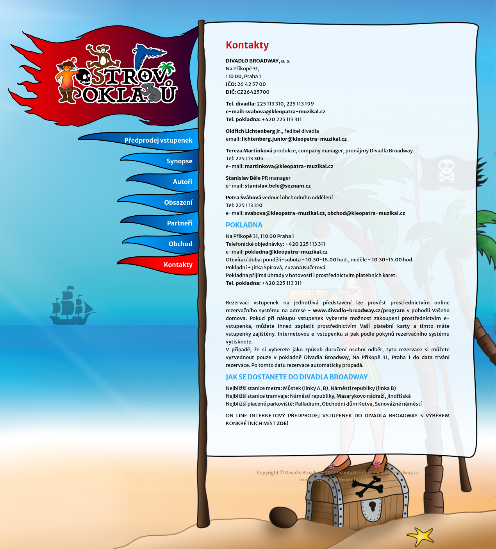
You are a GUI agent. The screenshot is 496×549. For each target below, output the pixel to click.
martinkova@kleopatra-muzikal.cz (289, 166)
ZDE (282, 423)
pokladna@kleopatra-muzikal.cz (286, 252)
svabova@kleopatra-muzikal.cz (285, 111)
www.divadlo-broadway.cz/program (359, 310)
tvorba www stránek (337, 479)
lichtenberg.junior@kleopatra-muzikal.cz (294, 139)
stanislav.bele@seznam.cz (278, 185)
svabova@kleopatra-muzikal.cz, (286, 213)
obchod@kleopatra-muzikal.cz (366, 213)
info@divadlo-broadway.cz (388, 473)
